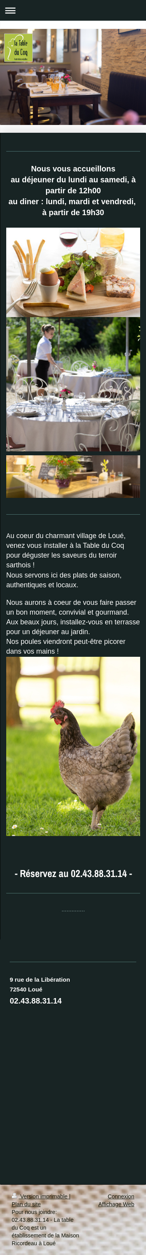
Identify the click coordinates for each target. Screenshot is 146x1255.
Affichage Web (116, 1204)
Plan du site (26, 1204)
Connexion (121, 1196)
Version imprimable (40, 1196)
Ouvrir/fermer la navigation (73, 10)
